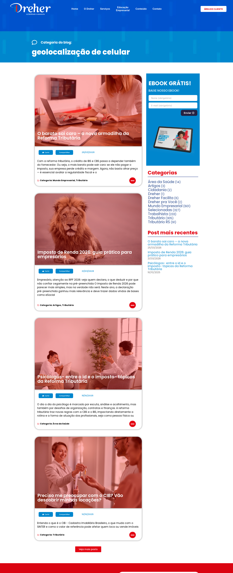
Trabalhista (158, 213)
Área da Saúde (61, 423)
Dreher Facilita (160, 197)
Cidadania (157, 189)
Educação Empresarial (123, 9)
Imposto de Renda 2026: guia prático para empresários (169, 253)
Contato (157, 9)
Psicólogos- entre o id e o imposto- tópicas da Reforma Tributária (170, 266)
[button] (88, 549)
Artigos (57, 305)
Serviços (105, 9)
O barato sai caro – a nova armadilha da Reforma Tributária (172, 242)
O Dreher (89, 9)
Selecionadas (160, 209)
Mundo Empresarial (64, 180)
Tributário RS (159, 222)
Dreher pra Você (162, 201)
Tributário (82, 180)
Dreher (154, 193)
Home (74, 9)
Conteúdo (141, 9)
